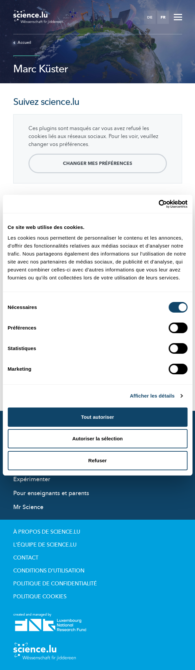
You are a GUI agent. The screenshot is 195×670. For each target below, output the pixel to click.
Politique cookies (40, 596)
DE (149, 17)
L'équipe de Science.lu (44, 545)
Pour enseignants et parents (51, 493)
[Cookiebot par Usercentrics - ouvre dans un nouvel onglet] (158, 204)
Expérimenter (31, 479)
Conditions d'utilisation (48, 570)
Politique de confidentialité (55, 583)
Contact (25, 557)
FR (163, 17)
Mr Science (28, 507)
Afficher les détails (152, 396)
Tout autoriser (97, 417)
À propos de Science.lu (46, 532)
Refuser (97, 460)
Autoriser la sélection (97, 438)
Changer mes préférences (97, 163)
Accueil (22, 42)
